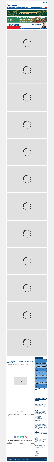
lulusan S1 (24, 364)
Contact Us (10, 2)
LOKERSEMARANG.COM (13, 414)
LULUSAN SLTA (16, 7)
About (8, 2)
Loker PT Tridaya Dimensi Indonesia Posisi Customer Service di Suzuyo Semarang (40, 373)
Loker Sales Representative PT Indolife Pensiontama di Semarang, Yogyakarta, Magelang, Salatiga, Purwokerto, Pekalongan (41, 412)
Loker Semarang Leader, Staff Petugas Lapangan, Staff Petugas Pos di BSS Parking (41, 370)
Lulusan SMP (41, 398)
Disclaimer (14, 2)
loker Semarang (18, 364)
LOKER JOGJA (38, 417)
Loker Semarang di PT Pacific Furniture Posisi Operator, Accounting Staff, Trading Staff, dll (41, 361)
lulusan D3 (22, 364)
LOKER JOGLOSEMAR (39, 418)
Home (8, 7)
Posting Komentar (10, 442)
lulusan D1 (45, 398)
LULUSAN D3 (21, 7)
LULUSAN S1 (25, 7)
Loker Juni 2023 (15, 364)
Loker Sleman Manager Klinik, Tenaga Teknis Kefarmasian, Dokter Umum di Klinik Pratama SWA (41, 436)
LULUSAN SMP (12, 7)
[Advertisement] (20, 371)
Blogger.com (45, 459)
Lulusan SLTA (27, 364)
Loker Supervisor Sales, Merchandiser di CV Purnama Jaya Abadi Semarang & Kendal (41, 366)
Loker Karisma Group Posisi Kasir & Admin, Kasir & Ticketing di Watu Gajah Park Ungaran (41, 386)
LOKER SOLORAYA (38, 416)
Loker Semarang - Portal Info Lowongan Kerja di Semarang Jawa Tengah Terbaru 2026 (19, 459)
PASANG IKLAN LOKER (29, 7)
